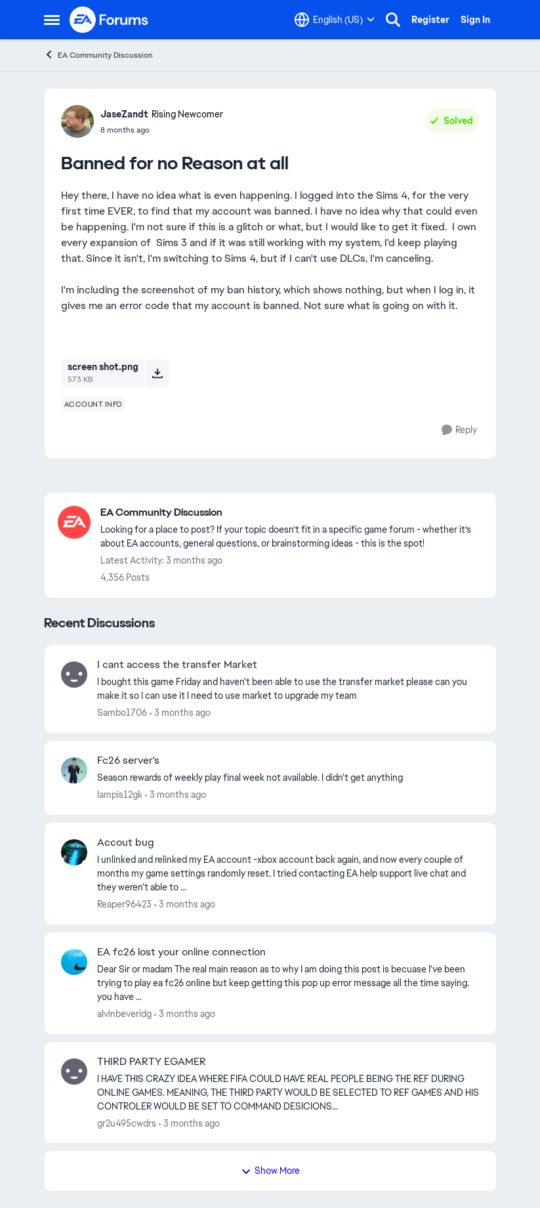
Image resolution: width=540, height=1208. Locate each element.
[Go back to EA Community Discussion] (291, 513)
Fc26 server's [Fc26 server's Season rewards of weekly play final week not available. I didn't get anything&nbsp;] (128, 760)
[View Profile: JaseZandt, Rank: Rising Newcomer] (77, 121)
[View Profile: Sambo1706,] (74, 674)
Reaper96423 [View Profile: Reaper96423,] (124, 904)
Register (430, 20)
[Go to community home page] (110, 20)
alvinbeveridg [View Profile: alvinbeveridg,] (124, 1014)
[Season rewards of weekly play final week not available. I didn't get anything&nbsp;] (288, 778)
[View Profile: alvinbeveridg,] (74, 962)
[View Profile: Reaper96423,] (74, 852)
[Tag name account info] (93, 404)
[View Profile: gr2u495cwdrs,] (74, 1071)
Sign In (475, 20)
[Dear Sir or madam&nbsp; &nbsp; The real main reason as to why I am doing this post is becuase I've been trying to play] (288, 983)
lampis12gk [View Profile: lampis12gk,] (119, 795)
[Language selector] (335, 20)
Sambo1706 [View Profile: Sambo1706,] (122, 713)
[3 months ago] (180, 713)
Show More (270, 1171)
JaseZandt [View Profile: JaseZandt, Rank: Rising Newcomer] (124, 114)
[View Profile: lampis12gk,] (74, 770)
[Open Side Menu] (51, 20)
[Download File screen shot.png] (157, 372)
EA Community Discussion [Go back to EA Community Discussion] (98, 54)
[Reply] (459, 430)
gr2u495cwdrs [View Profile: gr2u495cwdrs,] (126, 1123)
